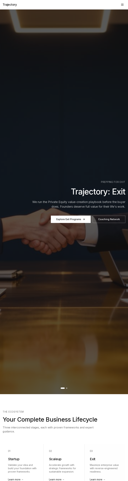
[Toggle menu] (122, 5)
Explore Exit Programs (70, 219)
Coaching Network (109, 219)
